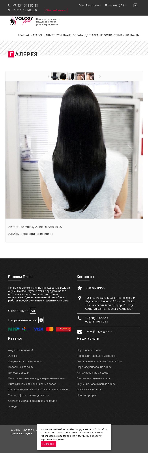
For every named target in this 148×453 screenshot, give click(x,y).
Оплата (78, 35)
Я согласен (48, 443)
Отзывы (118, 35)
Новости (106, 35)
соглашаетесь (81, 432)
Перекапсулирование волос (94, 367)
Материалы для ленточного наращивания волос (38, 389)
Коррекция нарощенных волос (96, 355)
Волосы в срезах (18, 372)
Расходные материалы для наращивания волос (37, 378)
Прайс (67, 35)
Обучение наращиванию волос (96, 384)
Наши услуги (53, 35)
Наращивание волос (38, 234)
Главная (23, 35)
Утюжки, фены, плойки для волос (29, 395)
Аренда (12, 406)
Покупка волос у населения (25, 361)
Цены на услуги (86, 395)
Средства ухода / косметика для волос (32, 400)
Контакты (132, 35)
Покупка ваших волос (90, 389)
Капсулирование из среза (92, 372)
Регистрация (93, 5)
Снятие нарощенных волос (93, 378)
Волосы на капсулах (20, 367)
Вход (81, 5)
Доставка (92, 35)
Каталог (36, 35)
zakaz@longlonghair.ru (98, 331)
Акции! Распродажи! (20, 350)
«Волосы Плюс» (95, 288)
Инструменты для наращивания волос (32, 384)
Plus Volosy (26, 227)
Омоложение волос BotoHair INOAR (99, 361)
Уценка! (13, 355)
